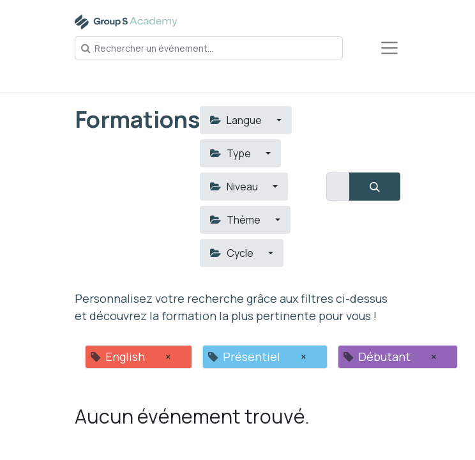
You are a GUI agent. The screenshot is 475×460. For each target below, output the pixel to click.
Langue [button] (237, 120)
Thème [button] (236, 220)
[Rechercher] (374, 186)
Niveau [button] (235, 187)
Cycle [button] (232, 253)
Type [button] (231, 153)
